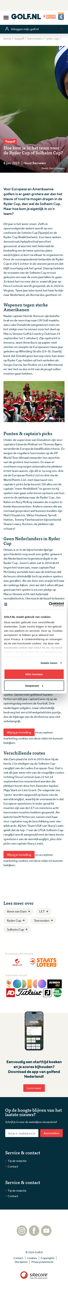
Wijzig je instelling (19, 732)
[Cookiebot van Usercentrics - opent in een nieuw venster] (49, 604)
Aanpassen (34, 685)
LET (42, 911)
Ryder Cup (14, 920)
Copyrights (47, 1258)
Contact (13, 1166)
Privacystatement (42, 1262)
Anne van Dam (17, 911)
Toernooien (41, 920)
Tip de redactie (17, 1161)
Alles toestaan (34, 674)
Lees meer (34, 1088)
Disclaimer (21, 1262)
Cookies (32, 1258)
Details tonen (49, 662)
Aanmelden (51, 1133)
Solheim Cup (15, 929)
